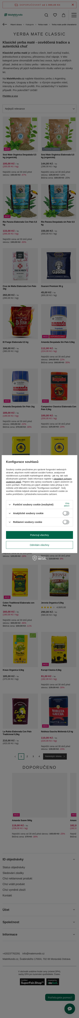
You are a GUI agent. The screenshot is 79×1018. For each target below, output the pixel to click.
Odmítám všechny (39, 544)
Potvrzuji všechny (39, 535)
